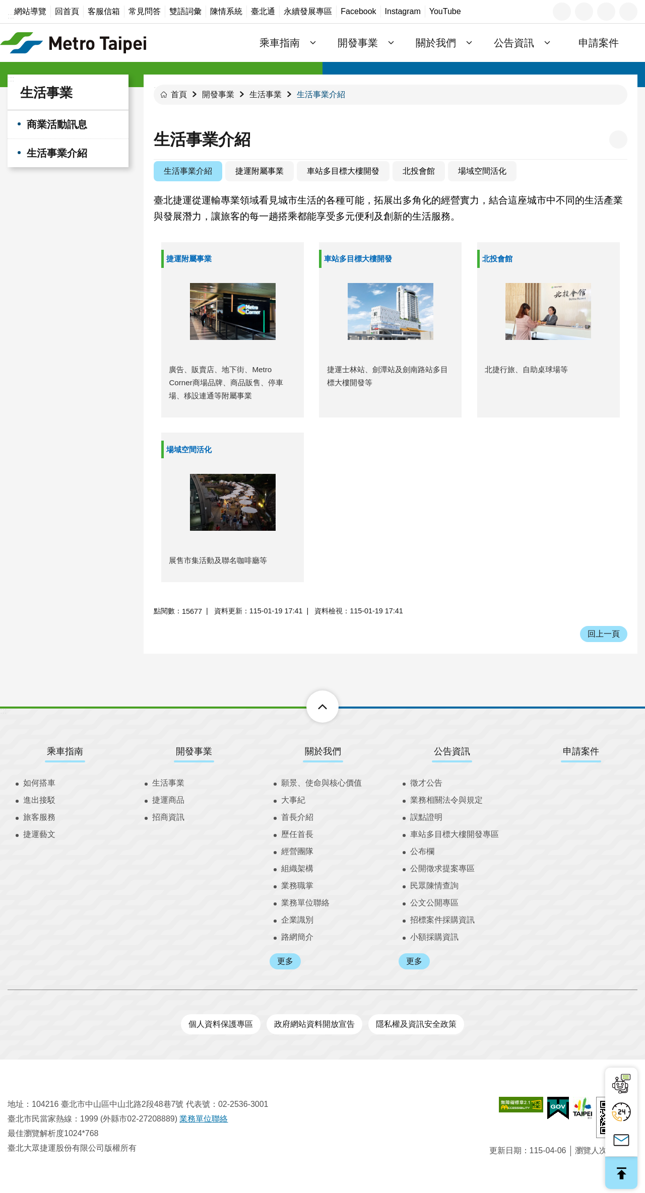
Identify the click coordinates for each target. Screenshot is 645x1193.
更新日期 (505, 1150)
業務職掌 (297, 885)
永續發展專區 (308, 11)
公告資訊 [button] (514, 42)
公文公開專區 (434, 902)
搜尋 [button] (628, 12)
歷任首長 (297, 834)
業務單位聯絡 (305, 902)
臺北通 (263, 11)
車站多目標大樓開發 (343, 171)
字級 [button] (584, 12)
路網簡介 (297, 937)
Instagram (403, 11)
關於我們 (323, 751)
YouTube (445, 11)
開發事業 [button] (358, 42)
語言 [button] (562, 12)
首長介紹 (297, 817)
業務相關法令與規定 (446, 800)
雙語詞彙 (185, 11)
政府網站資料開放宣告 (314, 1024)
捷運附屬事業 (259, 171)
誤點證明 (426, 817)
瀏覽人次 (591, 1150)
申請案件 (598, 42)
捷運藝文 (39, 834)
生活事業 (46, 93)
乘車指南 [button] (280, 42)
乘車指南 (65, 751)
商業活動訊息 (57, 124)
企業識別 (297, 920)
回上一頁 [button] (604, 633)
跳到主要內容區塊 (5, 5)
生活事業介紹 (57, 153)
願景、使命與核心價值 (321, 783)
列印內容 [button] (618, 139)
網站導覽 (30, 11)
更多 (285, 961)
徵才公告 (426, 783)
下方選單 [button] (311, 706)
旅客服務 (39, 817)
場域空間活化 (482, 171)
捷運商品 (168, 800)
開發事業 (218, 94)
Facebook (358, 11)
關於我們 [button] (436, 42)
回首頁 (67, 11)
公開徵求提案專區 (442, 868)
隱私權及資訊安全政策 (416, 1024)
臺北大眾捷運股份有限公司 (73, 42)
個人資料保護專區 (220, 1024)
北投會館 (419, 171)
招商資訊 (168, 817)
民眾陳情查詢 (434, 885)
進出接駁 (39, 800)
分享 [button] (606, 12)
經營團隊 (297, 851)
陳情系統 (226, 11)
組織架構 (297, 868)
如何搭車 (39, 783)
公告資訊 (452, 751)
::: (11, 16)
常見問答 (144, 11)
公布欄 (422, 851)
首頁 (179, 94)
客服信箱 (104, 11)
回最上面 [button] (621, 1173)
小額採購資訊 (434, 937)
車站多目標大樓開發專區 (454, 834)
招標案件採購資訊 (442, 920)
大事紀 (293, 800)
